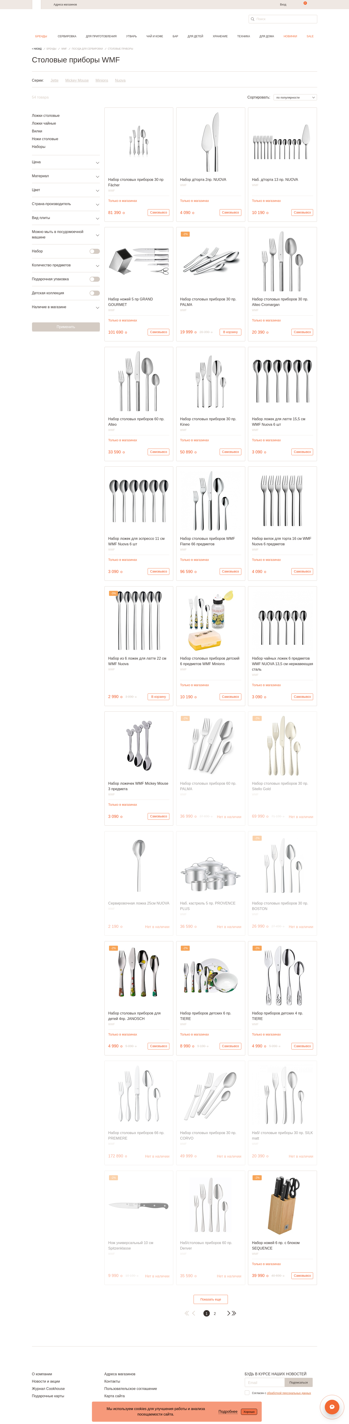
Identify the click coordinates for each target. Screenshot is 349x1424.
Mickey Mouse (77, 80)
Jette (55, 80)
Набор (63, 251)
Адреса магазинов (65, 4)
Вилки (37, 131)
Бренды (41, 36)
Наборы (38, 147)
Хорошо (249, 1411)
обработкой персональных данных (289, 1393)
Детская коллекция (63, 293)
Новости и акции (46, 1381)
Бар (175, 36)
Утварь (131, 36)
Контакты (112, 1381)
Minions (102, 80)
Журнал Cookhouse (48, 1389)
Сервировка (67, 36)
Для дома (267, 36)
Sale (310, 36)
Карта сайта (114, 1396)
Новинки (290, 36)
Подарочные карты (48, 1396)
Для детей (195, 36)
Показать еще (210, 1299)
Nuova (120, 80)
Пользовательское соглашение (130, 1389)
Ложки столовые (46, 116)
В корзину (230, 332)
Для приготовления (101, 36)
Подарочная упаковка (63, 279)
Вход (283, 4)
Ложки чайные (44, 123)
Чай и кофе (154, 36)
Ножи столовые (45, 139)
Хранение (220, 36)
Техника (243, 36)
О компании (42, 1374)
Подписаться (299, 1382)
